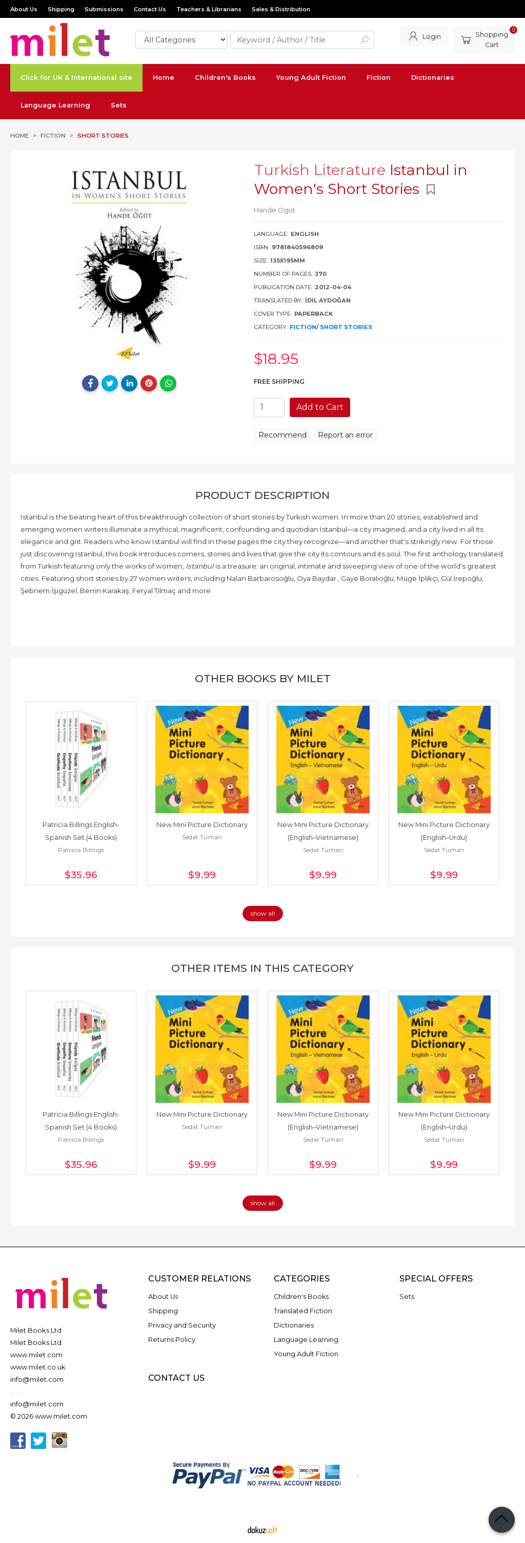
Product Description (262, 495)
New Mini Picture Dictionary (202, 825)
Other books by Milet (263, 678)
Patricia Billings (81, 850)
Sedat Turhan (202, 837)
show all (263, 913)
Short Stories (346, 327)
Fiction (303, 327)
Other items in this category (262, 968)
